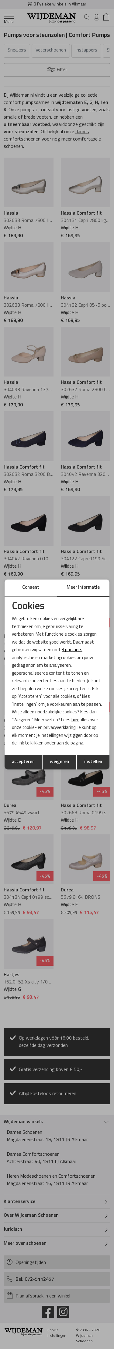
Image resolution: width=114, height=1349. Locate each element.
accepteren (23, 762)
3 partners (72, 650)
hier (75, 720)
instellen (93, 762)
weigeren (59, 762)
